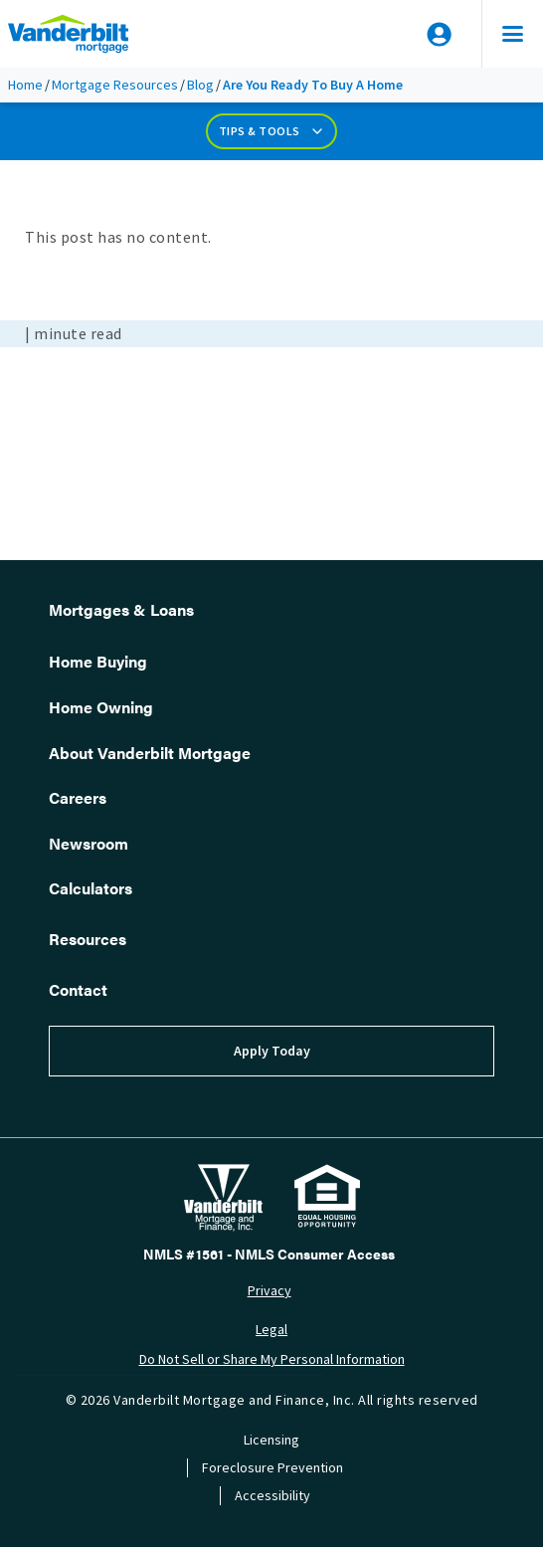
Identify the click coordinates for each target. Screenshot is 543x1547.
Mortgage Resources (115, 85)
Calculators (90, 887)
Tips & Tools (272, 131)
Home (25, 85)
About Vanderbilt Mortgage (150, 752)
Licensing (271, 1440)
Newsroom (88, 843)
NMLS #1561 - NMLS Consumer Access (269, 1253)
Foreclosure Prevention (272, 1467)
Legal (271, 1329)
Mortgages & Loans (121, 609)
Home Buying (98, 661)
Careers (77, 797)
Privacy (269, 1290)
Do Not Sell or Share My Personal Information (272, 1359)
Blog (200, 85)
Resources (87, 938)
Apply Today (272, 1051)
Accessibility (272, 1495)
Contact (78, 989)
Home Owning (101, 706)
